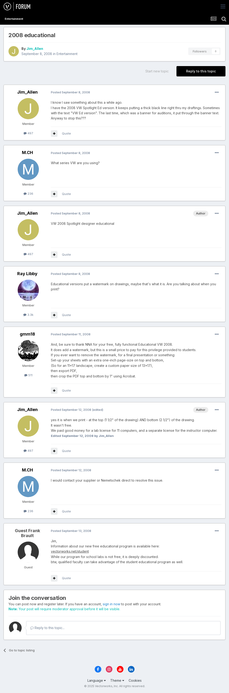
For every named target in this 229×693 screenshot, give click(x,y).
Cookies (135, 680)
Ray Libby (27, 273)
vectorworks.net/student (70, 551)
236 (28, 193)
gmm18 (27, 334)
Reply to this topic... (47, 628)
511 (28, 375)
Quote (66, 133)
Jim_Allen (34, 49)
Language (96, 680)
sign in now (111, 604)
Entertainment (67, 54)
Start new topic (157, 71)
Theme (117, 680)
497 (28, 133)
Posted (70, 92)
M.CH (27, 152)
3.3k (28, 315)
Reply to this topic (201, 71)
